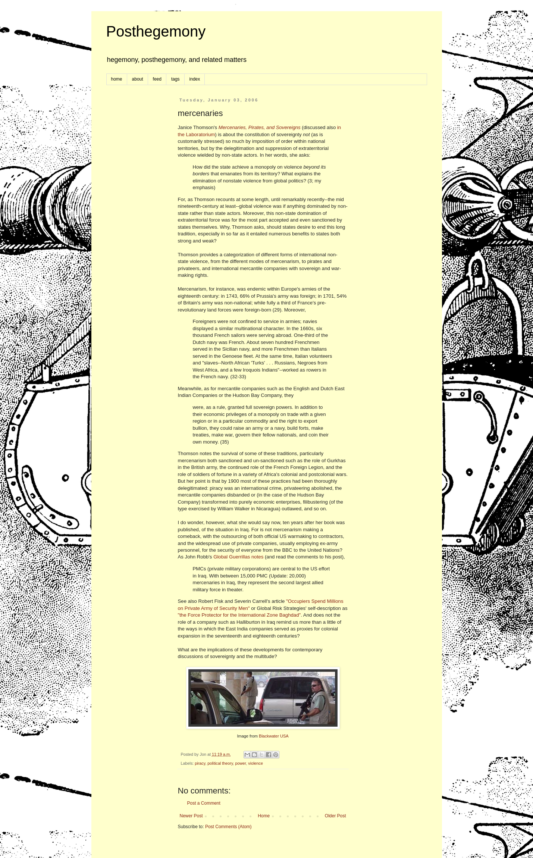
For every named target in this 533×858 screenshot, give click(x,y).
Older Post (335, 815)
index (194, 79)
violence (255, 763)
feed (157, 79)
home (116, 79)
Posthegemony (156, 31)
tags (175, 79)
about (137, 79)
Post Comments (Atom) (228, 826)
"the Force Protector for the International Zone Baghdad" (239, 615)
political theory (220, 763)
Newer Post (191, 815)
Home (264, 815)
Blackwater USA (273, 736)
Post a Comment (203, 803)
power (240, 763)
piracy (200, 763)
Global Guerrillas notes (238, 557)
